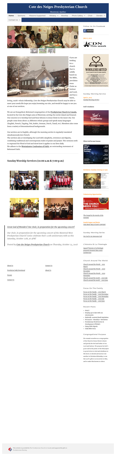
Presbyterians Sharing (20, 450)
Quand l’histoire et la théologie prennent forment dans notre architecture (93, 250)
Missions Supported (37, 16)
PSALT (87, 310)
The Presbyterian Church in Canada (41, 448)
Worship (64, 16)
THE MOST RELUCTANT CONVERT (94, 224)
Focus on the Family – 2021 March (94, 292)
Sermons (21, 16)
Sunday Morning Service (91, 100)
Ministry (52, 16)
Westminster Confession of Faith (35, 146)
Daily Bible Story (90, 329)
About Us (10, 266)
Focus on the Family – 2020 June (94, 301)
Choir (90, 16)
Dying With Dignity (91, 326)
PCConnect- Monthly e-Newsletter (96, 320)
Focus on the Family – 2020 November (95, 296)
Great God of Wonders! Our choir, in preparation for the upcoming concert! (41, 227)
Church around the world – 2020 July (95, 278)
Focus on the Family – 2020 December (95, 294)
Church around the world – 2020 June (95, 280)
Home (11, 16)
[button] (10, 37)
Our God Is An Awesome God (92, 236)
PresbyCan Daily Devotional (16, 270)
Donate (99, 16)
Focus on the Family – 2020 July (93, 299)
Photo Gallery (77, 16)
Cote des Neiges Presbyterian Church (58, 7)
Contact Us (13, 20)
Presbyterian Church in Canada (63, 112)
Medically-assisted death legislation (97, 317)
